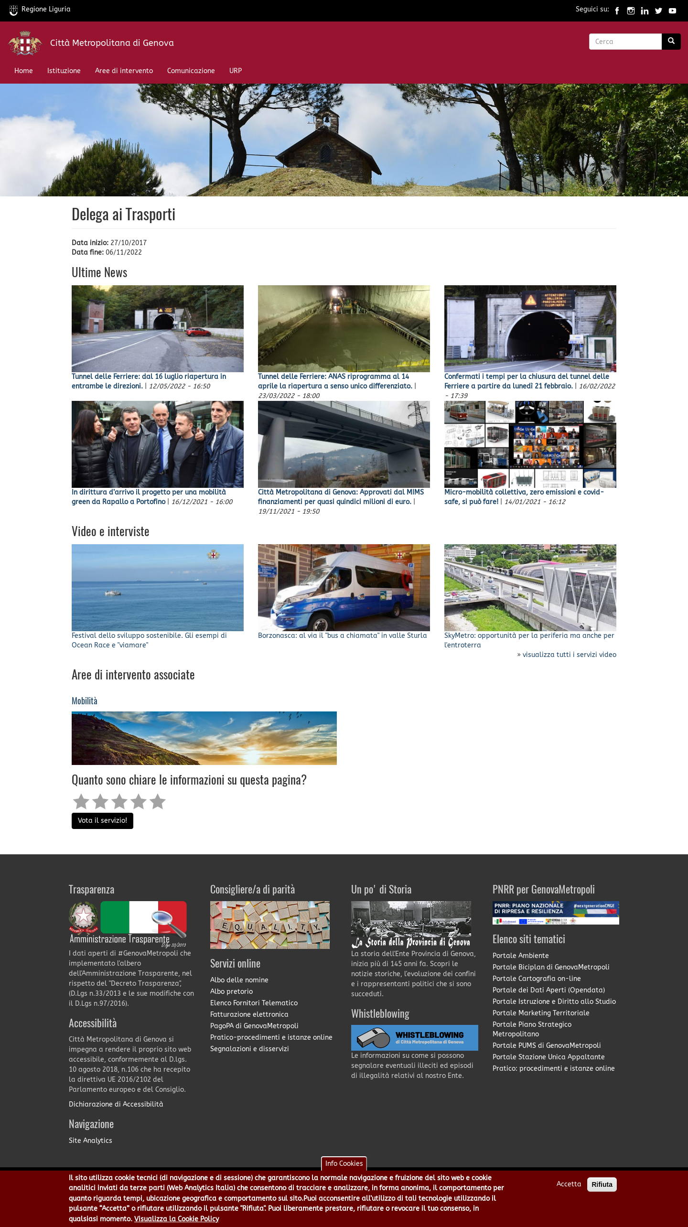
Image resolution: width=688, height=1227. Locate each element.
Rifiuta (602, 1187)
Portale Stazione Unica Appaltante (549, 1057)
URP (235, 71)
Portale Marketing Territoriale (541, 1013)
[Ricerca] (671, 41)
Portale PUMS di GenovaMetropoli (547, 1046)
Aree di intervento (124, 71)
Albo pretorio (231, 992)
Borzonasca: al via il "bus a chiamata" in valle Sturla (342, 636)
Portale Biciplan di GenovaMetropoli (551, 967)
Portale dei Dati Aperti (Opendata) (549, 990)
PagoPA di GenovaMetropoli (254, 1026)
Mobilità (84, 701)
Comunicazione (191, 71)
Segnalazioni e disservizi (249, 1049)
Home (23, 71)
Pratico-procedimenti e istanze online (271, 1037)
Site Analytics (90, 1141)
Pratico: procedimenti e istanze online (554, 1069)
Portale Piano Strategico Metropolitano (532, 1029)
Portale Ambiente (521, 956)
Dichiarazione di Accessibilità (116, 1104)
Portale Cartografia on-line (537, 979)
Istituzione (64, 71)
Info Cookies (344, 1166)
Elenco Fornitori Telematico (254, 1003)
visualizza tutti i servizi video (569, 655)
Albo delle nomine (239, 980)
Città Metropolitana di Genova (112, 43)
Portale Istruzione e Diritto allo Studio (554, 1002)
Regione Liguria (40, 9)
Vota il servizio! (102, 821)
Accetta (569, 1187)
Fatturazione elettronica (249, 1015)
